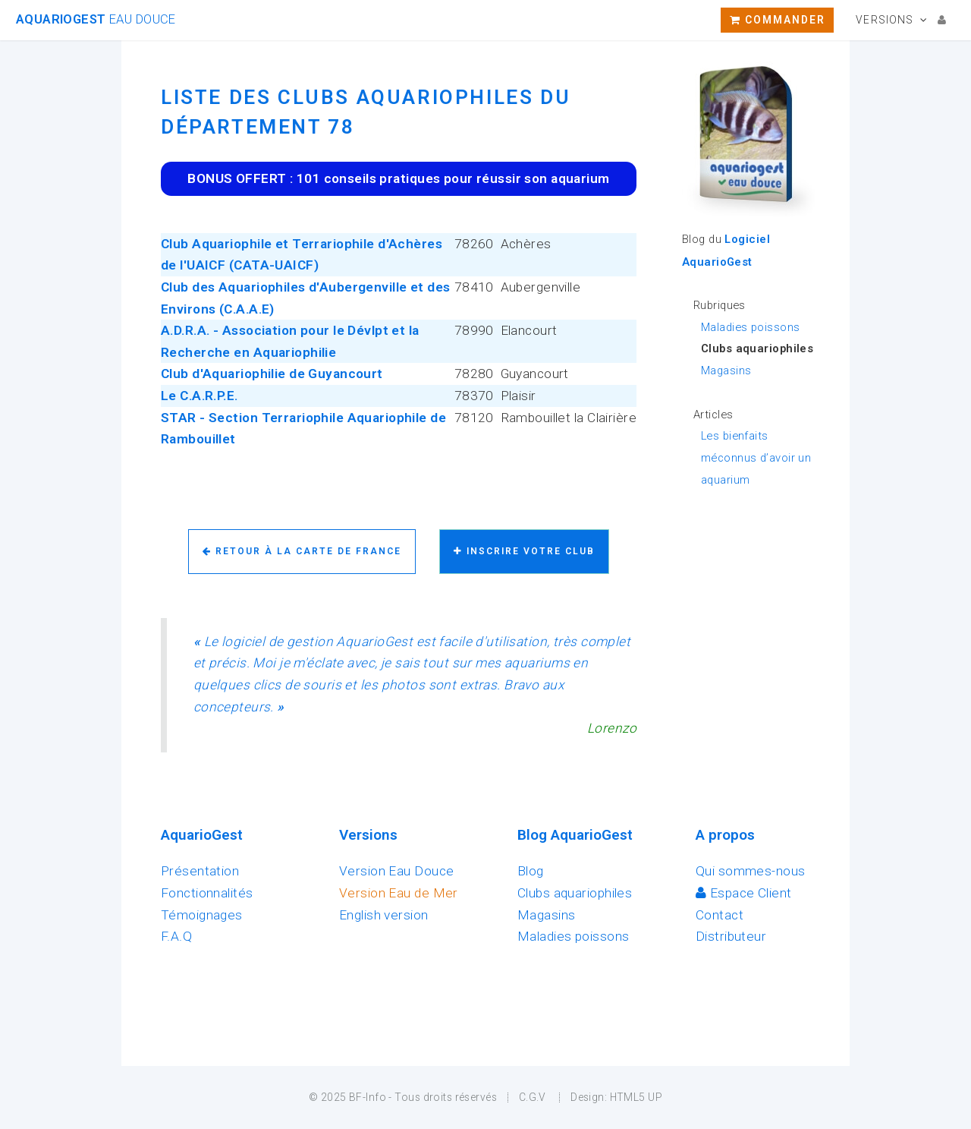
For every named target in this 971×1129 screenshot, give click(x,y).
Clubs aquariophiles (574, 892)
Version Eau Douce (396, 870)
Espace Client (744, 892)
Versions (884, 20)
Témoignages (202, 914)
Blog (530, 870)
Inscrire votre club (524, 551)
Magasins (726, 370)
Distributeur (731, 936)
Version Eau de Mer (398, 892)
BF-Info (367, 1097)
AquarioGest (96, 19)
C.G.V (532, 1097)
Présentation (200, 870)
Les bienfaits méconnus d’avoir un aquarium (756, 457)
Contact (719, 914)
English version (384, 914)
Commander (777, 20)
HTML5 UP (636, 1097)
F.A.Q (176, 936)
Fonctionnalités (207, 892)
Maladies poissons (750, 327)
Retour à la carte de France (302, 551)
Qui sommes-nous (751, 870)
